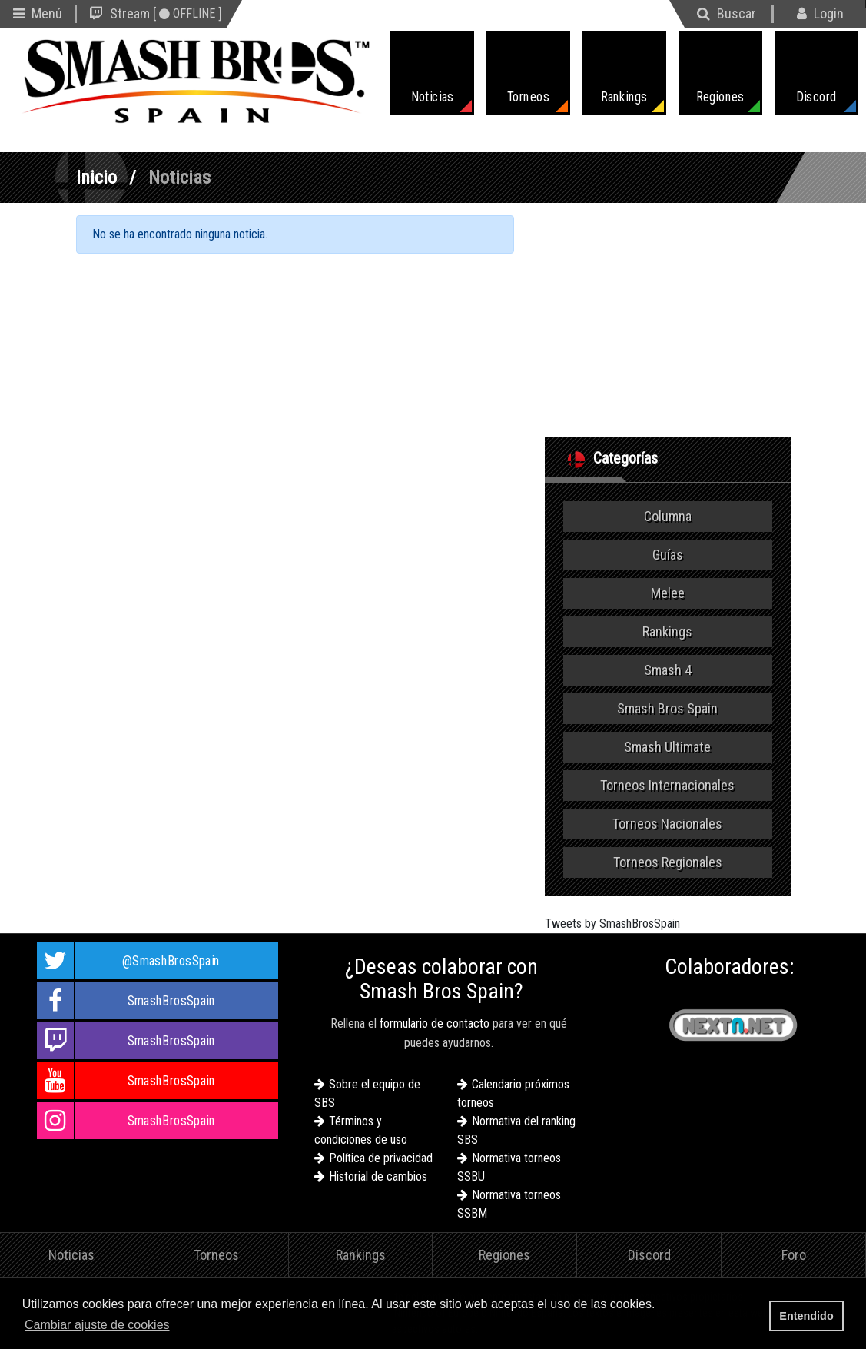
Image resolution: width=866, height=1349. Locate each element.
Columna (668, 516)
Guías (667, 555)
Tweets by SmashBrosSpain (612, 923)
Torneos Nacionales (667, 824)
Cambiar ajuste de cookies (97, 1324)
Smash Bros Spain (667, 708)
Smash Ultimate (667, 747)
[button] (177, 1326)
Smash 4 (668, 670)
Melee (668, 593)
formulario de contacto (434, 1023)
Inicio (96, 177)
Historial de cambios (378, 1176)
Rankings (667, 631)
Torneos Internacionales (667, 785)
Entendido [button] (806, 1316)
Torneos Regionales (667, 862)
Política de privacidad (381, 1158)
